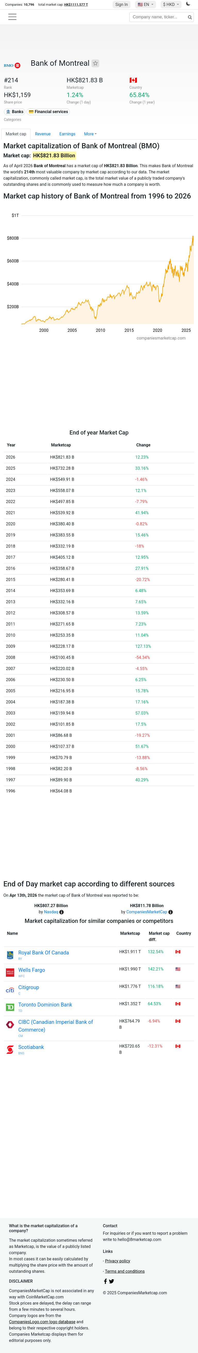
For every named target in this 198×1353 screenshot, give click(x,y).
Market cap (16, 133)
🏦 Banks (14, 111)
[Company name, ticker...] (161, 17)
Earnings (67, 133)
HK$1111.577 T (76, 4)
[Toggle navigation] (12, 17)
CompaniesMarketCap (146, 911)
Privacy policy (117, 1261)
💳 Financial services (48, 111)
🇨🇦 (133, 80)
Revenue (43, 133)
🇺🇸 (144, 4)
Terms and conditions (125, 1271)
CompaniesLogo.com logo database (42, 1321)
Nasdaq (51, 911)
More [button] (89, 133)
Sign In (121, 4)
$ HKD (169, 4)
